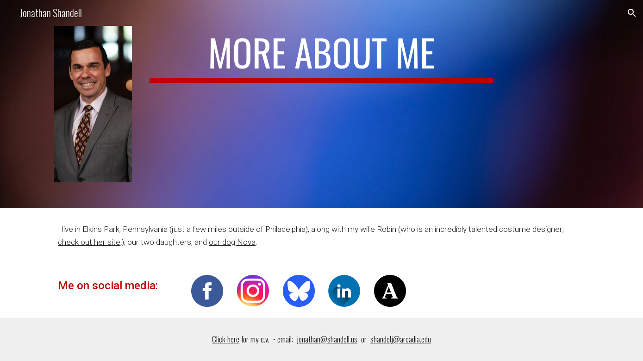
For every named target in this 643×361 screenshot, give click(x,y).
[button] (632, 13)
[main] (322, 56)
